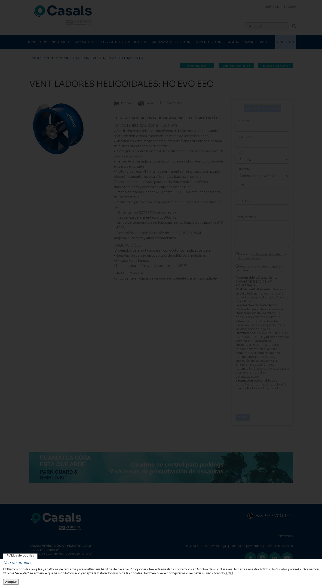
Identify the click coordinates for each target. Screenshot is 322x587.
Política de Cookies (273, 569)
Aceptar (11, 582)
